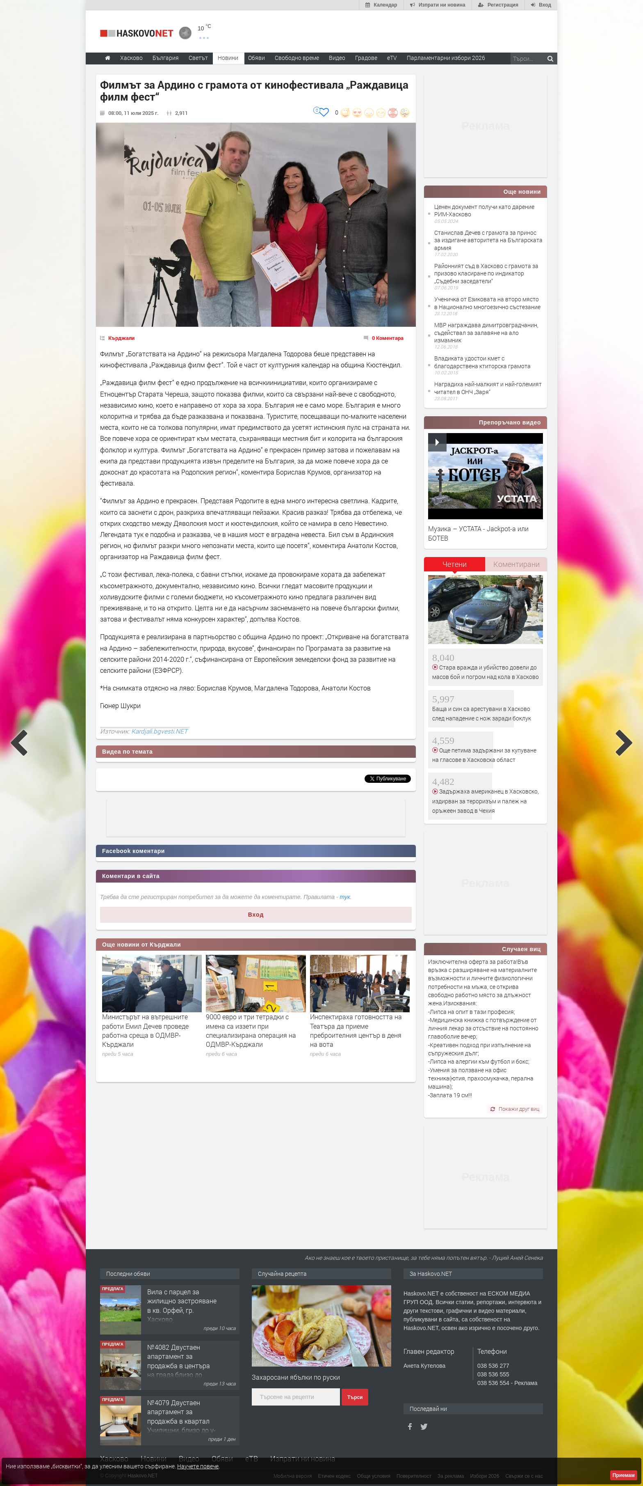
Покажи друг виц (514, 1108)
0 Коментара (388, 338)
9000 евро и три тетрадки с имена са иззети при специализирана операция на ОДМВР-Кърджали (251, 1030)
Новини (228, 58)
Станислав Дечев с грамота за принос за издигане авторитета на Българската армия (488, 240)
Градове (366, 58)
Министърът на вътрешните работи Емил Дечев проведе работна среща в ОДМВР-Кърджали (145, 1030)
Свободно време (297, 58)
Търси (355, 1397)
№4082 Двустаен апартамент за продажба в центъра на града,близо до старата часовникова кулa (180, 1370)
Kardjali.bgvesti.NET (159, 731)
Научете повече (198, 1466)
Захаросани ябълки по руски (296, 1377)
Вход (256, 914)
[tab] (455, 567)
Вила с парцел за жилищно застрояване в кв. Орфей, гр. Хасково (182, 1305)
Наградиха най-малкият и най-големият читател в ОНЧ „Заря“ (488, 387)
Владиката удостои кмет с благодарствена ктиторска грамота (482, 361)
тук (345, 897)
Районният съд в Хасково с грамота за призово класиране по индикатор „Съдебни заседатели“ (486, 273)
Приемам (624, 1475)
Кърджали (121, 338)
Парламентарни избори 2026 (446, 58)
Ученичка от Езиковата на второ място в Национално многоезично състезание (487, 302)
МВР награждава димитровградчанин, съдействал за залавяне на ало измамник (486, 332)
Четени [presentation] (454, 564)
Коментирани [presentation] (516, 564)
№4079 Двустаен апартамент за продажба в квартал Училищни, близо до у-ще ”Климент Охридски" (181, 1425)
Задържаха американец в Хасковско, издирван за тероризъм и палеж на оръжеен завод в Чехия (485, 800)
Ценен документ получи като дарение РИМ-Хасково (484, 210)
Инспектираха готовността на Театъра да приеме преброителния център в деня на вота (356, 1030)
